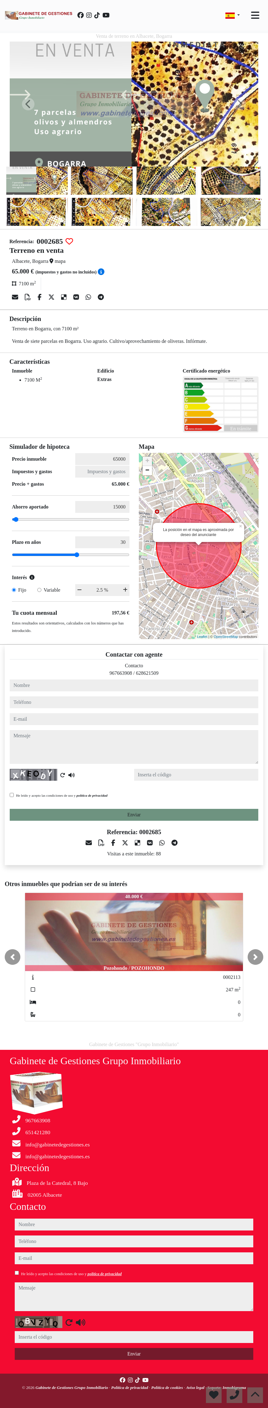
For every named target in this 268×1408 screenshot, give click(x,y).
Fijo (22, 590)
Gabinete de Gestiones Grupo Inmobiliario (72, 1387)
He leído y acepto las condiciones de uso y (62, 795)
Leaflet (202, 637)
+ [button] (147, 461)
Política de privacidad (130, 1387)
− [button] (147, 470)
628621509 (147, 673)
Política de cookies (167, 1387)
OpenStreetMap (226, 637)
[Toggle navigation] (255, 15)
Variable (52, 590)
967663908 (120, 673)
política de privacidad (92, 795)
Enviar (134, 814)
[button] (12, 957)
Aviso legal (195, 1387)
